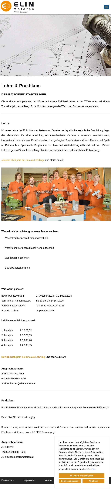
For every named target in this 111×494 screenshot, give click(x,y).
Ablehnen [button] (93, 481)
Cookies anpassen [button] (69, 481)
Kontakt (49, 480)
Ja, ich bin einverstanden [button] (81, 476)
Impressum (29, 480)
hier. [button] (94, 469)
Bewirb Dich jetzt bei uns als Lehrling (23, 160)
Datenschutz (7, 480)
